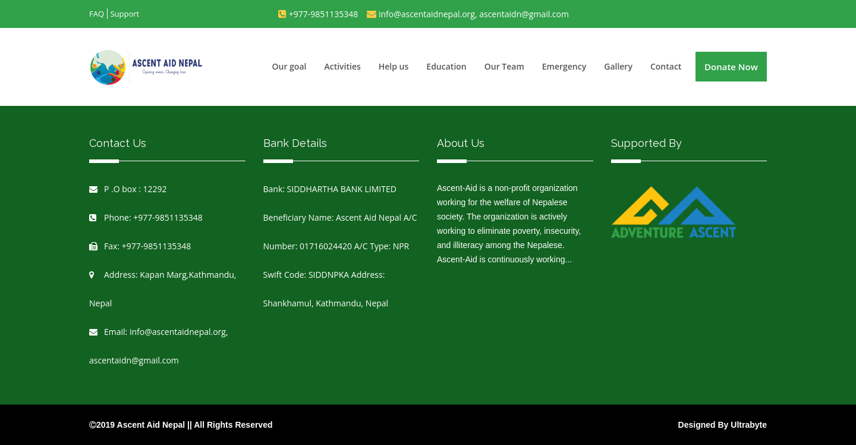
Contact (665, 66)
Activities (342, 66)
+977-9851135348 (323, 14)
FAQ (96, 13)
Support (124, 13)
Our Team (504, 66)
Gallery (618, 66)
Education (446, 66)
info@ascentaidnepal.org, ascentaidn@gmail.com (474, 14)
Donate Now (731, 67)
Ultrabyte (749, 425)
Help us (394, 66)
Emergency (564, 66)
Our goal (289, 66)
